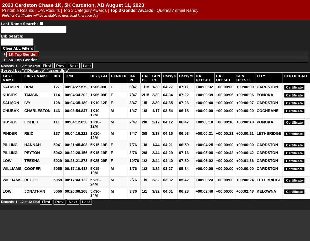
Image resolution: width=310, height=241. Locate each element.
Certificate (294, 87)
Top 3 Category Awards (85, 10)
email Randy (186, 10)
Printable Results (18, 10)
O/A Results (48, 10)
